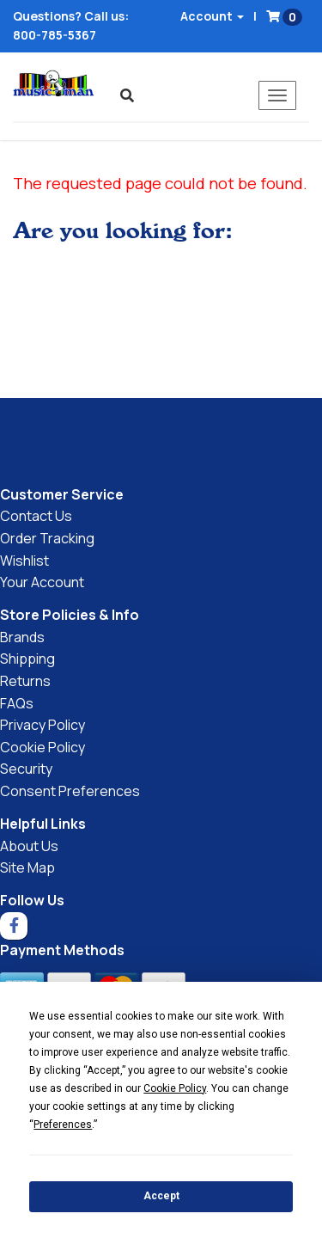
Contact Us (36, 515)
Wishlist (24, 560)
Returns (25, 680)
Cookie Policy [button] (174, 1088)
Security (26, 768)
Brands (22, 637)
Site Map (27, 867)
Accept (161, 1196)
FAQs (16, 703)
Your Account (42, 582)
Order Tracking (47, 538)
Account (212, 16)
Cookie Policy (42, 747)
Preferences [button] (62, 1124)
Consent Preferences (70, 790)
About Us (29, 846)
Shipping (27, 658)
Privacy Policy (42, 724)
